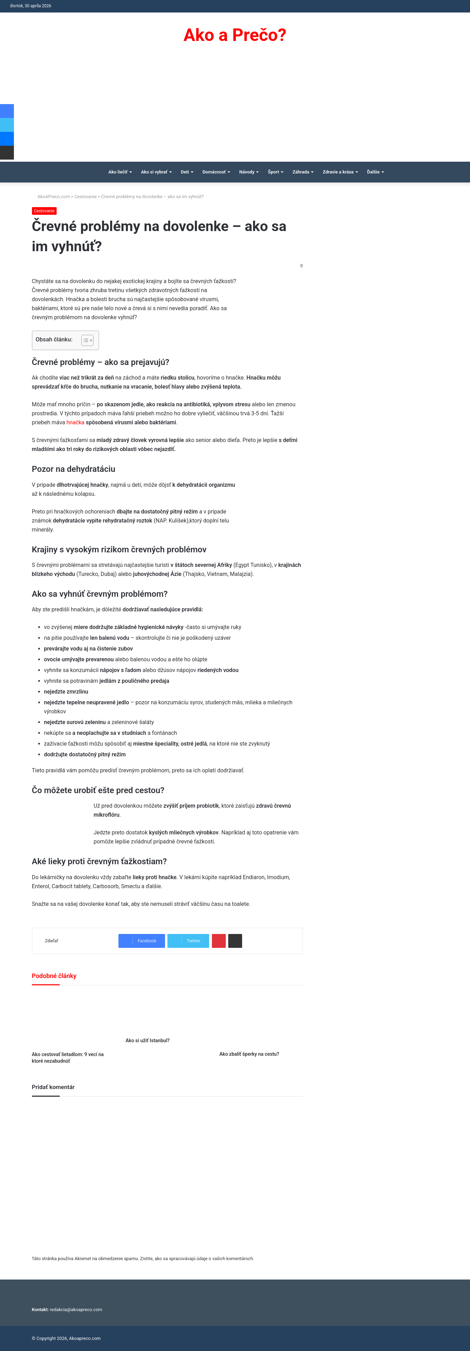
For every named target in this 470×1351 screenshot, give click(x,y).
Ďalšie (373, 172)
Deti (185, 172)
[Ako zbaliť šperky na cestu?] (261, 1019)
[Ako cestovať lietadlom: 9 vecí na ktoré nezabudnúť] (73, 1020)
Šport (273, 172)
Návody (247, 172)
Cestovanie (85, 196)
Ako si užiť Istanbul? (147, 1040)
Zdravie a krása (338, 172)
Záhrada (300, 172)
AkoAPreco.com (51, 196)
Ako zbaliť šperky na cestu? (249, 1054)
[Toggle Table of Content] (84, 340)
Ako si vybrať (154, 172)
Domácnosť (214, 172)
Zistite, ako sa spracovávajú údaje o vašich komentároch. (197, 1258)
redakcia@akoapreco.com (76, 1309)
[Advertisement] (235, 109)
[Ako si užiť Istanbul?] (167, 1013)
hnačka (76, 422)
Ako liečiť (117, 172)
